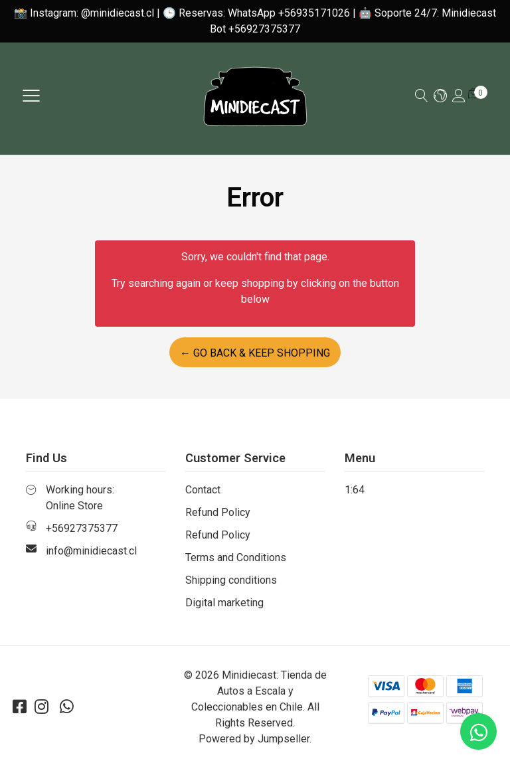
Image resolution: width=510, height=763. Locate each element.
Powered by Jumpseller (254, 738)
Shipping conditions (231, 580)
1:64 (355, 489)
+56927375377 (82, 528)
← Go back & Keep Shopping (255, 353)
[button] (440, 96)
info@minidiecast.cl (91, 551)
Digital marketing (224, 602)
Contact (202, 489)
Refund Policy (217, 512)
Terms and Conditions (235, 557)
